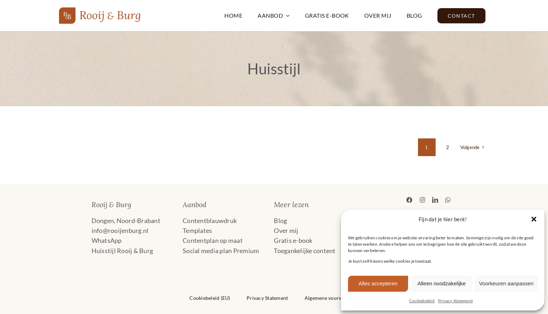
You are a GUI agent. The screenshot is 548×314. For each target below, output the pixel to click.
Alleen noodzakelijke (441, 283)
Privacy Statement (455, 300)
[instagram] (422, 200)
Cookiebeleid (422, 300)
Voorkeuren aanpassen (506, 283)
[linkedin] (435, 200)
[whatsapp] (447, 200)
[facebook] (409, 200)
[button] (533, 219)
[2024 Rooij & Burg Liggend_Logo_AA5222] (100, 10)
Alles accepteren (377, 283)
